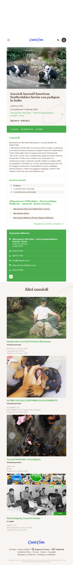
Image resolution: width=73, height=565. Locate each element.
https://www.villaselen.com (24, 265)
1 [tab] (34, 85)
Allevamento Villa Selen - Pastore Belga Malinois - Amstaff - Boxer (32, 114)
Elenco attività (24, 549)
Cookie (43, 552)
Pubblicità (58, 549)
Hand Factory (46, 562)
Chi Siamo (13, 549)
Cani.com (36, 39)
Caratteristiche (27, 129)
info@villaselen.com (21, 260)
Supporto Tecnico (41, 549)
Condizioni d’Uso (24, 552)
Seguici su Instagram (46, 555)
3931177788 (17, 251)
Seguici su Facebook (27, 555)
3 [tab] (38, 85)
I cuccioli (14, 129)
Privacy (36, 552)
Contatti (39, 129)
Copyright (52, 552)
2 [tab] (36, 85)
